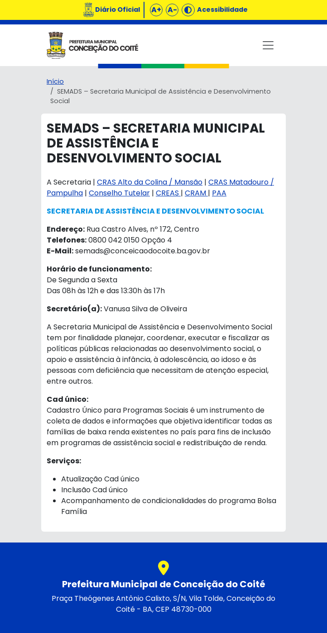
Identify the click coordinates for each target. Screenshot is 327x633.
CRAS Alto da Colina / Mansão (149, 182)
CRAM (196, 193)
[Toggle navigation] (268, 45)
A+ (156, 10)
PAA (219, 193)
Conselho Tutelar (119, 193)
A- (172, 10)
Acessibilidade (222, 9)
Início (55, 81)
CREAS (168, 193)
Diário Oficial (117, 9)
